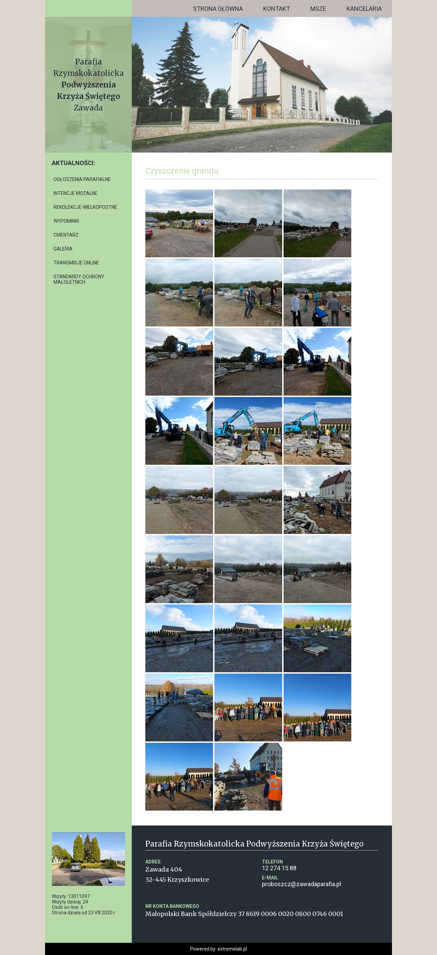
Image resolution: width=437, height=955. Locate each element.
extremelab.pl (232, 949)
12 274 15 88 (320, 865)
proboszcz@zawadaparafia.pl (320, 881)
